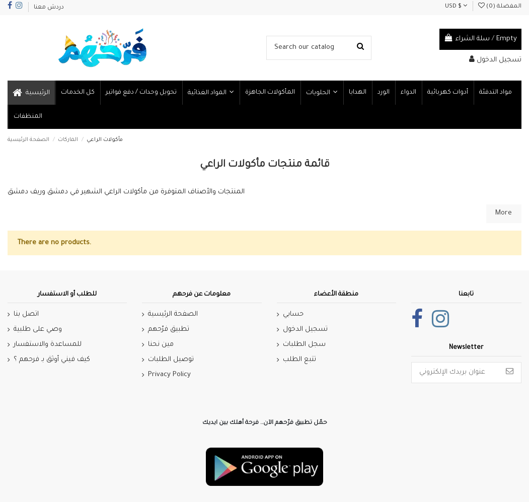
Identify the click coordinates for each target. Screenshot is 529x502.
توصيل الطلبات (171, 360)
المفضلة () (499, 7)
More (503, 213)
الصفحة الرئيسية (173, 314)
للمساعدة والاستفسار (48, 344)
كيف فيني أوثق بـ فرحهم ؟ (52, 360)
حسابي (293, 314)
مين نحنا (161, 344)
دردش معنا (49, 8)
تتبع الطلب (299, 360)
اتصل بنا (26, 314)
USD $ (456, 7)
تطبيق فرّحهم (168, 329)
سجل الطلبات (304, 344)
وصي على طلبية (38, 329)
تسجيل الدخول (305, 329)
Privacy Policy (169, 375)
